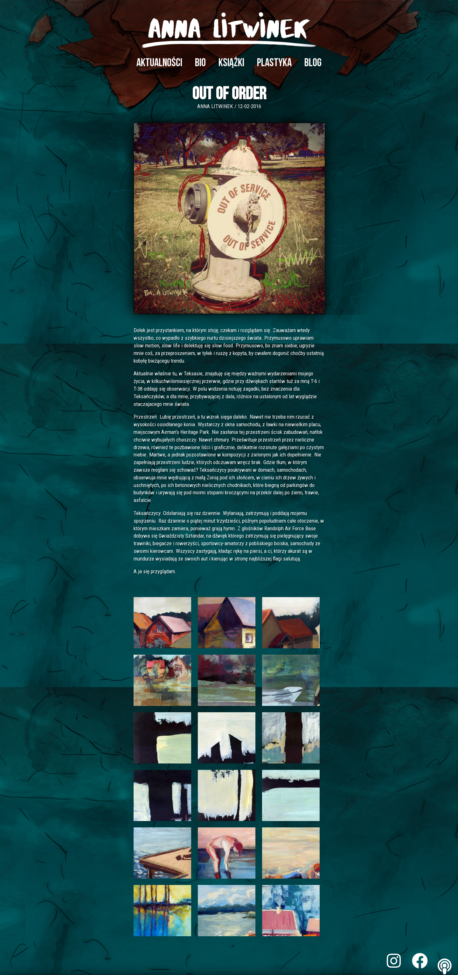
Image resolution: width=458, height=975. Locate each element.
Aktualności (159, 62)
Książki (231, 62)
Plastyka (274, 62)
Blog (313, 62)
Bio (200, 62)
